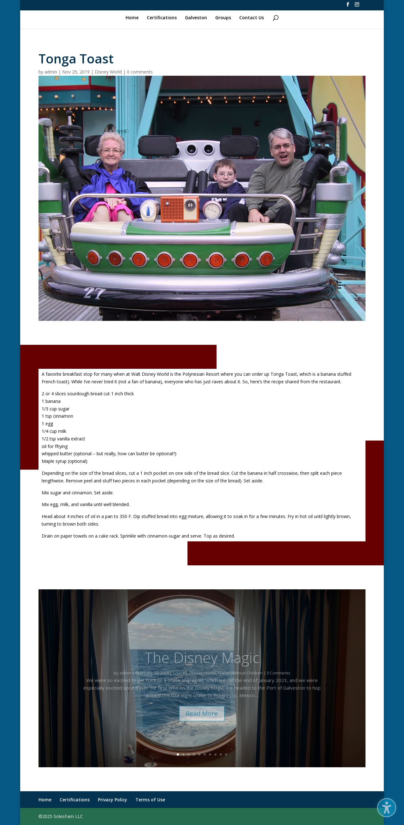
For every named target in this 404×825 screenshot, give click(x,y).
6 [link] (205, 754)
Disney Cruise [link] (202, 680)
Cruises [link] (180, 680)
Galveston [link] (196, 18)
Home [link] (132, 18)
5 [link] (199, 754)
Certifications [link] (162, 18)
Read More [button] (202, 720)
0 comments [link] (140, 72)
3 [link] (188, 754)
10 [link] (226, 754)
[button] (386, 807)
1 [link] (178, 754)
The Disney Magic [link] (202, 664)
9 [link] (221, 754)
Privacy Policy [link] (112, 800)
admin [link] (51, 72)
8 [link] (215, 754)
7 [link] (210, 754)
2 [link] (183, 754)
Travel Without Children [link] (240, 680)
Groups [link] (223, 18)
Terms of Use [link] (150, 800)
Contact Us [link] (251, 18)
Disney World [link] (108, 72)
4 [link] (194, 754)
